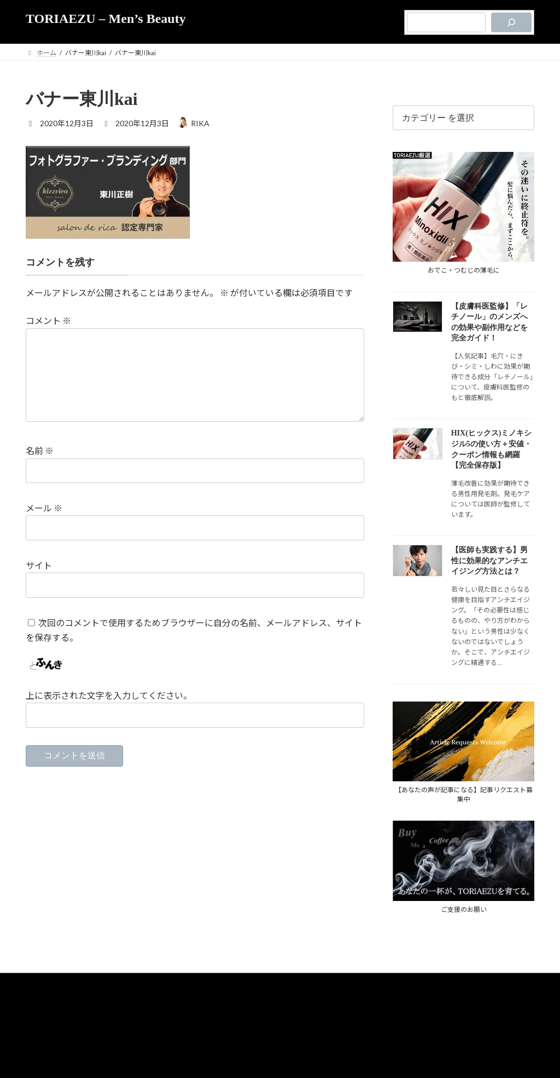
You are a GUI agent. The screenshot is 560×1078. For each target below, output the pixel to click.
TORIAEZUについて (244, 999)
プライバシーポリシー (312, 999)
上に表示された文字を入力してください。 (109, 713)
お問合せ (336, 1022)
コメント (48, 321)
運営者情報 (299, 1022)
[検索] (511, 22)
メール (44, 525)
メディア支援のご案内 (244, 1022)
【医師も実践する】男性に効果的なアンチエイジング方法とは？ (489, 560)
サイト (39, 583)
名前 (40, 468)
